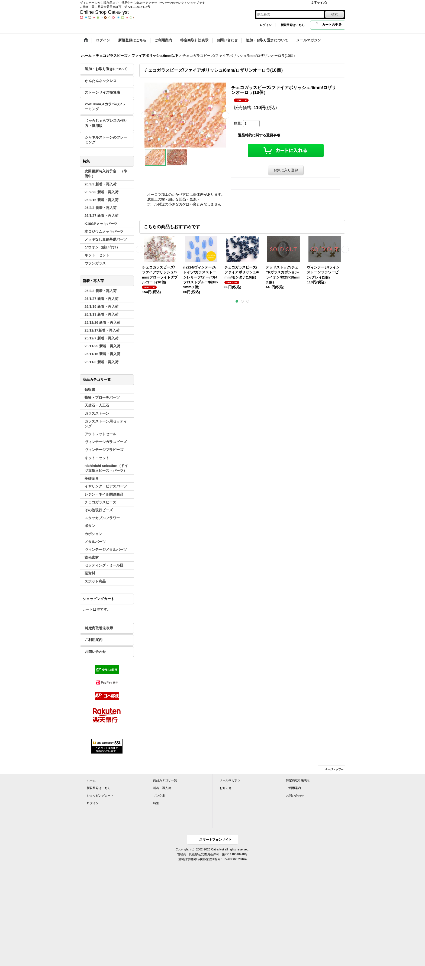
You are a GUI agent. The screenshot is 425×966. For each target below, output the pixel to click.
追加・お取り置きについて (106, 69)
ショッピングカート (100, 795)
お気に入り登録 (285, 170)
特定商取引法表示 (99, 628)
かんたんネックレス (101, 81)
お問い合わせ (95, 652)
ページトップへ (334, 769)
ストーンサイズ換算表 (102, 92)
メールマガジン (230, 780)
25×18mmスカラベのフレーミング (105, 106)
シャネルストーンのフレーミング (106, 139)
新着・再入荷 (162, 788)
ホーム (91, 780)
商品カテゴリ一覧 (165, 780)
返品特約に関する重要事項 (259, 135)
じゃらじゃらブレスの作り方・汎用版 (106, 123)
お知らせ (225, 788)
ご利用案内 (93, 640)
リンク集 (159, 795)
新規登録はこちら (293, 25)
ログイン (266, 25)
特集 (156, 803)
